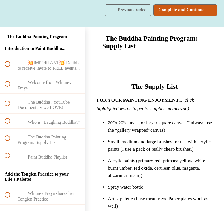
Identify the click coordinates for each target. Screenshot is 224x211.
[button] (10, 13)
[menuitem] (42, 13)
